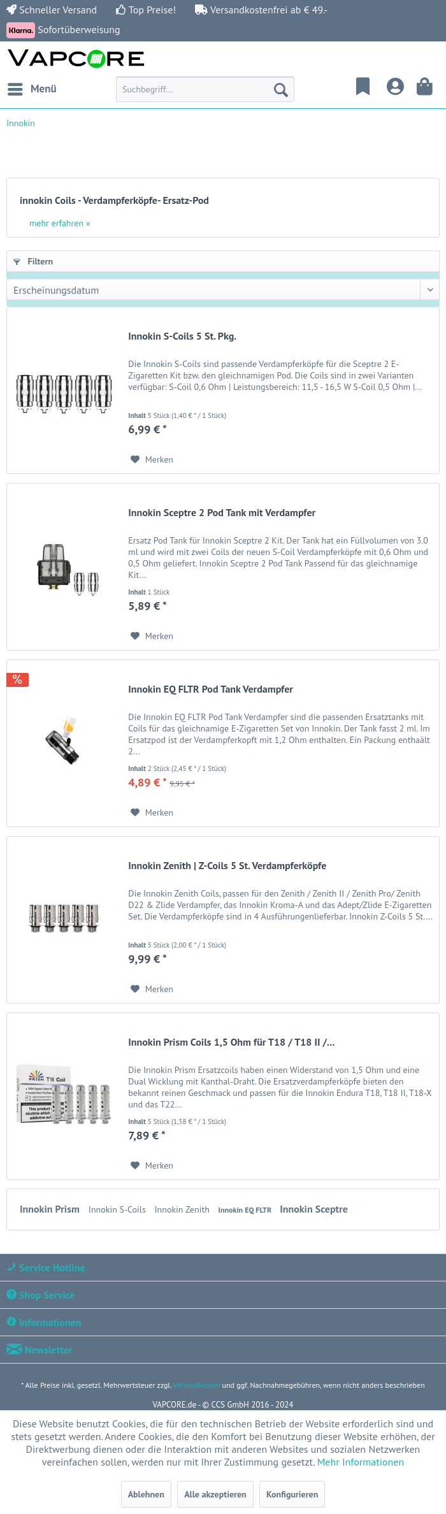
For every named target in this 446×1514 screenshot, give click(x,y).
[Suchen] (281, 89)
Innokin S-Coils (118, 1209)
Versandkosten (196, 1385)
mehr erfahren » (59, 223)
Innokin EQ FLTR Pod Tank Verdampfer (210, 688)
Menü (32, 87)
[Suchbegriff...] (205, 89)
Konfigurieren (292, 1494)
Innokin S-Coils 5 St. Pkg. (182, 335)
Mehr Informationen (360, 1461)
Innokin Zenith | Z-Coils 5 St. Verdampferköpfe (227, 865)
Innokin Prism (51, 1208)
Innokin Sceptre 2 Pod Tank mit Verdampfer (221, 512)
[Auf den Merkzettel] (152, 459)
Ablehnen (146, 1494)
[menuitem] (31, 89)
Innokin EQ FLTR (246, 1210)
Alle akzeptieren (215, 1494)
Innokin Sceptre (314, 1208)
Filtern (33, 261)
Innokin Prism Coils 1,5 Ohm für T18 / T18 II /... (231, 1041)
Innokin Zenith (183, 1209)
